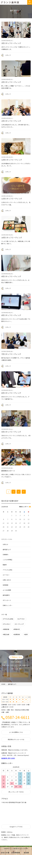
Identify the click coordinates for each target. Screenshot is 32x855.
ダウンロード (7, 600)
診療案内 (5, 555)
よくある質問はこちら (16, 732)
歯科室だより (7, 549)
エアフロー (6, 575)
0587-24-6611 (15, 717)
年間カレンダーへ (25, 506)
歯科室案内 (6, 595)
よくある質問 (7, 590)
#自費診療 (16, 634)
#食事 (26, 634)
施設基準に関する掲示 (8, 758)
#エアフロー (21, 619)
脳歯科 (5, 565)
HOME (3, 684)
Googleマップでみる (16, 827)
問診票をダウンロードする (16, 739)
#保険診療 (6, 629)
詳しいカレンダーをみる (16, 792)
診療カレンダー (7, 605)
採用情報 (5, 585)
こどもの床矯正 (7, 560)
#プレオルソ (6, 624)
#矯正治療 (6, 634)
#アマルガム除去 (8, 619)
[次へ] (24, 492)
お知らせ (5, 544)
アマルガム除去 (7, 570)
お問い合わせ (7, 580)
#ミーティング (19, 624)
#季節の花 (16, 629)
